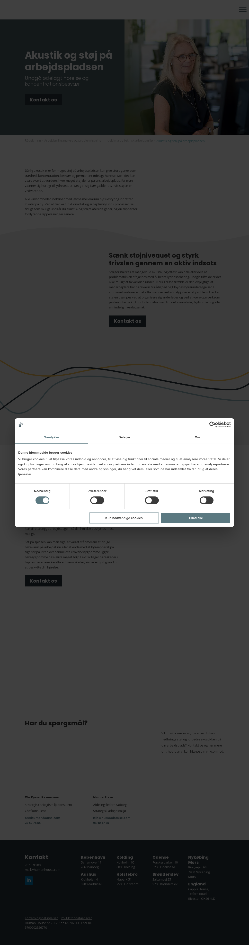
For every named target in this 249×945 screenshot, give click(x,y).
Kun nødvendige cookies (124, 518)
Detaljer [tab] (125, 437)
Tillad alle (195, 518)
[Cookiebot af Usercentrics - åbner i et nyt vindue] (209, 424)
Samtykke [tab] (51, 437)
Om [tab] (197, 437)
